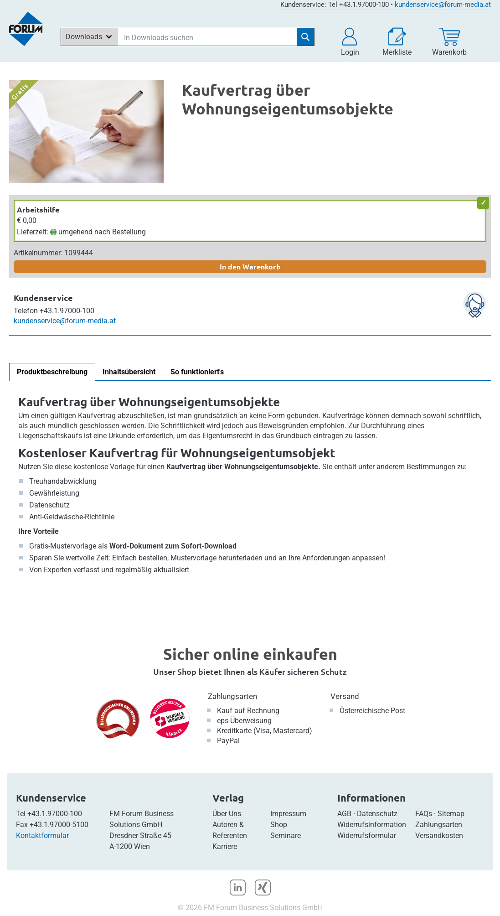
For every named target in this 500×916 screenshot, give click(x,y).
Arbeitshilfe (38, 209)
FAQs (423, 813)
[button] (350, 41)
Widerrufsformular (366, 835)
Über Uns (226, 813)
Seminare (285, 835)
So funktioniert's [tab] (197, 371)
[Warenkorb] (449, 41)
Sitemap (451, 813)
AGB (344, 813)
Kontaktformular (42, 835)
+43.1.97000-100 (54, 813)
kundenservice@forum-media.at (443, 4)
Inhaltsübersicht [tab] (129, 371)
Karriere (224, 846)
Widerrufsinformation (371, 824)
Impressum (288, 813)
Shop (278, 824)
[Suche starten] (305, 37)
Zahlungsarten (232, 696)
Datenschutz (377, 813)
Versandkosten (439, 835)
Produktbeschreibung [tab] (52, 371)
